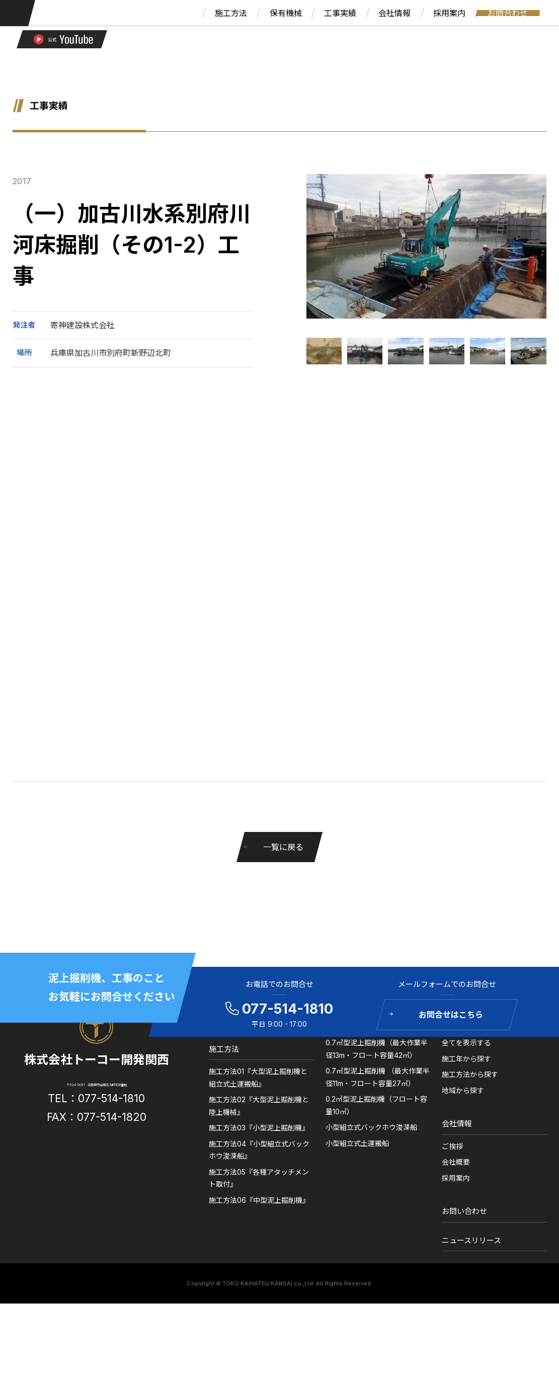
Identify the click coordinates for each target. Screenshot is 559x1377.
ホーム (225, 1078)
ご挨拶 (443, 1203)
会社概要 (447, 1219)
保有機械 (339, 1078)
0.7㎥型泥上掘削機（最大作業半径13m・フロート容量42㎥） (373, 1106)
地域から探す (454, 1147)
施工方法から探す (461, 1131)
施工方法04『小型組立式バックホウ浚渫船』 (261, 1207)
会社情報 (448, 1181)
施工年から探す (457, 1116)
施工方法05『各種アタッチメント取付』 (260, 1235)
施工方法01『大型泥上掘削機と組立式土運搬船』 (260, 1135)
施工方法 (229, 1106)
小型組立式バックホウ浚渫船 (369, 1184)
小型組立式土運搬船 (355, 1200)
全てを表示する (457, 1100)
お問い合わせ (455, 1269)
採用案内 (447, 1235)
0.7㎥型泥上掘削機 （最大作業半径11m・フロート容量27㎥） (372, 1134)
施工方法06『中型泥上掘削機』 (263, 1257)
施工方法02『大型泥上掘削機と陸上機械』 (260, 1163)
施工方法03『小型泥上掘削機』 (263, 1185)
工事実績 (448, 1078)
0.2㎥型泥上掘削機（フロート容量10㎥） (371, 1162)
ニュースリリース (462, 1298)
